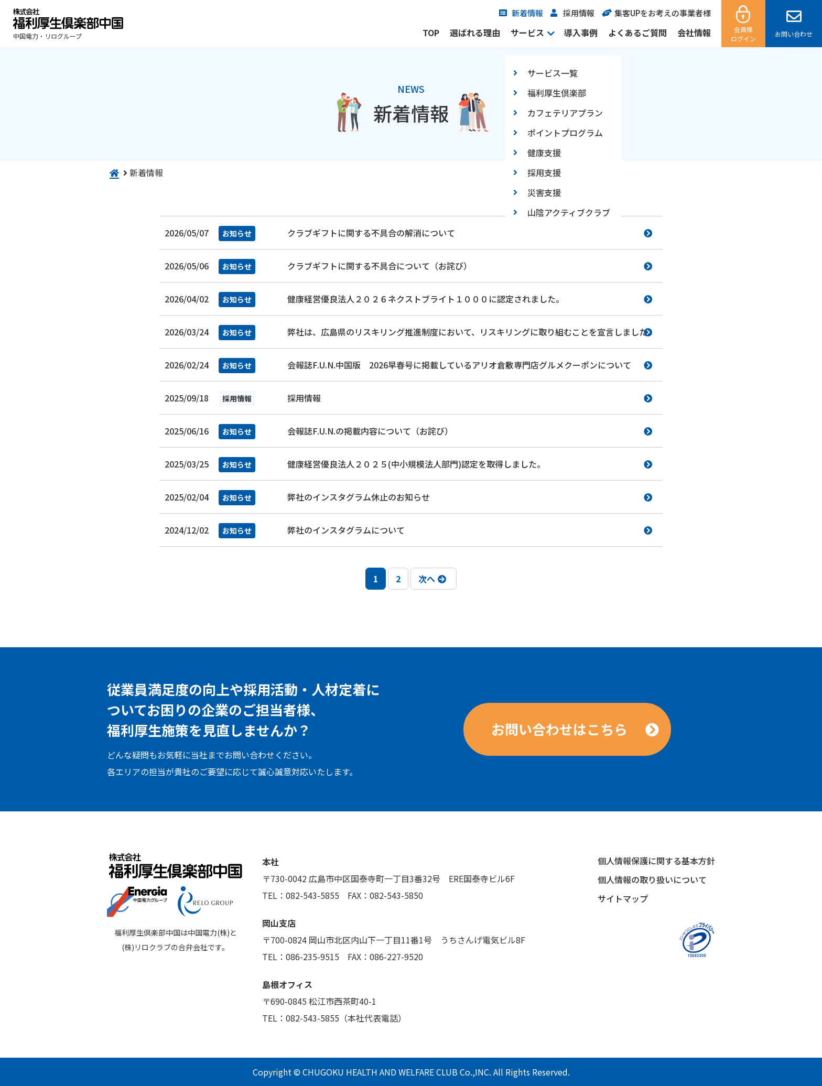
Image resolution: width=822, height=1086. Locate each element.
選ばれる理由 (475, 32)
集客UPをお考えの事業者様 (662, 12)
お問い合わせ (794, 33)
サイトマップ (623, 898)
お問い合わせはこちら (559, 729)
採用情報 (578, 12)
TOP (431, 32)
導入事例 (581, 32)
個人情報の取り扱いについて (652, 879)
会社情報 (694, 32)
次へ (432, 578)
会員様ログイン (743, 34)
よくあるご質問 (637, 32)
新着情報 (527, 12)
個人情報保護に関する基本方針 (656, 860)
